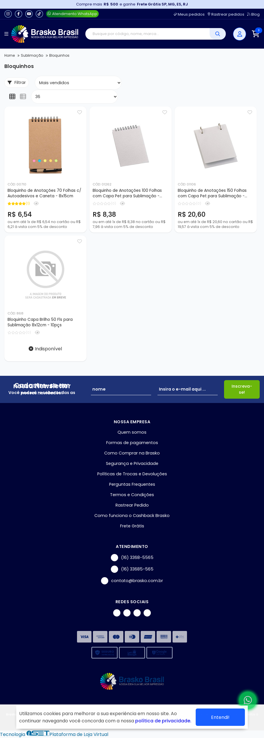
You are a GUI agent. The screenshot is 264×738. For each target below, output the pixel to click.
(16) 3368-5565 (132, 557)
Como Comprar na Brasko (132, 453)
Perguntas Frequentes (132, 484)
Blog (253, 14)
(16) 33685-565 (132, 569)
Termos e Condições (132, 495)
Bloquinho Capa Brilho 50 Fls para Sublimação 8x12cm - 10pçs (40, 322)
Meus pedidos (189, 14)
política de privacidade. (163, 720)
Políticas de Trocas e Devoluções (132, 474)
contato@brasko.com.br (132, 580)
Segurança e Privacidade (132, 463)
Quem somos (132, 432)
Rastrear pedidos (226, 14)
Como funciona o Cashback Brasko (132, 515)
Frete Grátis (132, 526)
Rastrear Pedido (132, 505)
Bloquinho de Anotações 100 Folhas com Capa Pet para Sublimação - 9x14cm (127, 193)
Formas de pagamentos (132, 443)
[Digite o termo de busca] (147, 34)
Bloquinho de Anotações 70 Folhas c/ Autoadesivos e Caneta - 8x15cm (44, 193)
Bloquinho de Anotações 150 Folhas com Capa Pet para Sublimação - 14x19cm (212, 193)
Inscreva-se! (242, 389)
